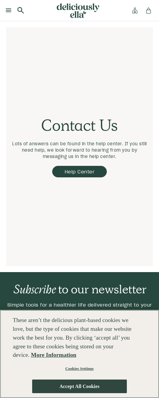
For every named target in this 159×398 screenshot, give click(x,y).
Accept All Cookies (79, 386)
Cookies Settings (79, 369)
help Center (80, 172)
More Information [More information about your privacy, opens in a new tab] (53, 355)
